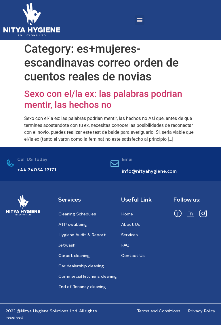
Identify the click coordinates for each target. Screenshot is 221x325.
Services (129, 234)
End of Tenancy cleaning (82, 286)
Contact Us (133, 255)
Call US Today (32, 159)
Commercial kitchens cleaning (87, 276)
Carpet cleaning (74, 255)
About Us (130, 224)
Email (128, 159)
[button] (139, 20)
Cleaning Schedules (77, 214)
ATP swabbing (72, 224)
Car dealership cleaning (81, 265)
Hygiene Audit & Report (82, 234)
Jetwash (66, 245)
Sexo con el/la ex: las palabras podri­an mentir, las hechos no (103, 99)
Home (127, 214)
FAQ (125, 245)
